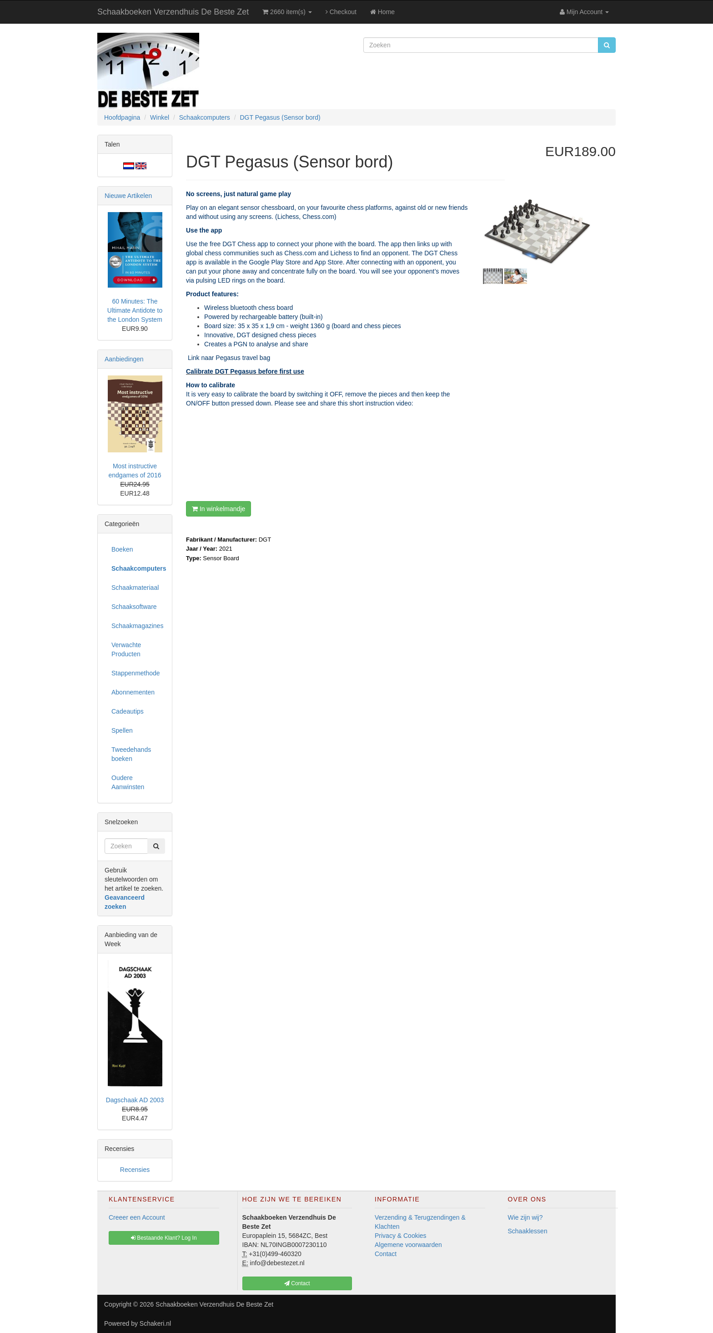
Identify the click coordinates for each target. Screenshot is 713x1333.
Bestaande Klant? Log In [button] (164, 1238)
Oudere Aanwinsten (127, 782)
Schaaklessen (527, 1231)
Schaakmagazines (137, 625)
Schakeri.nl (155, 1323)
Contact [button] (297, 1283)
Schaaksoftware (134, 606)
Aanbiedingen (124, 359)
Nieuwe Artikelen (128, 195)
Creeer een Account (137, 1217)
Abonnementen (133, 692)
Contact (386, 1253)
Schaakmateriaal (135, 587)
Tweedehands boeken (131, 754)
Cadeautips (127, 711)
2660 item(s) (287, 11)
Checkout (341, 11)
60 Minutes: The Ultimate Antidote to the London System (134, 310)
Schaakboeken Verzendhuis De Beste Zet (173, 11)
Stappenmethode (135, 673)
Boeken (122, 549)
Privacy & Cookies (401, 1235)
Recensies (135, 1169)
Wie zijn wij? (525, 1217)
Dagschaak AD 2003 (135, 1100)
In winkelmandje (218, 508)
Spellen (122, 730)
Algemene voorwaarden (408, 1244)
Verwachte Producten (126, 649)
